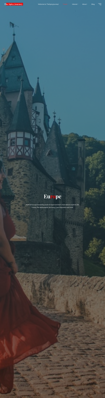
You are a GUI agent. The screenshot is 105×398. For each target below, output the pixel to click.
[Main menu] (99, 4)
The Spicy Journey (13, 4)
